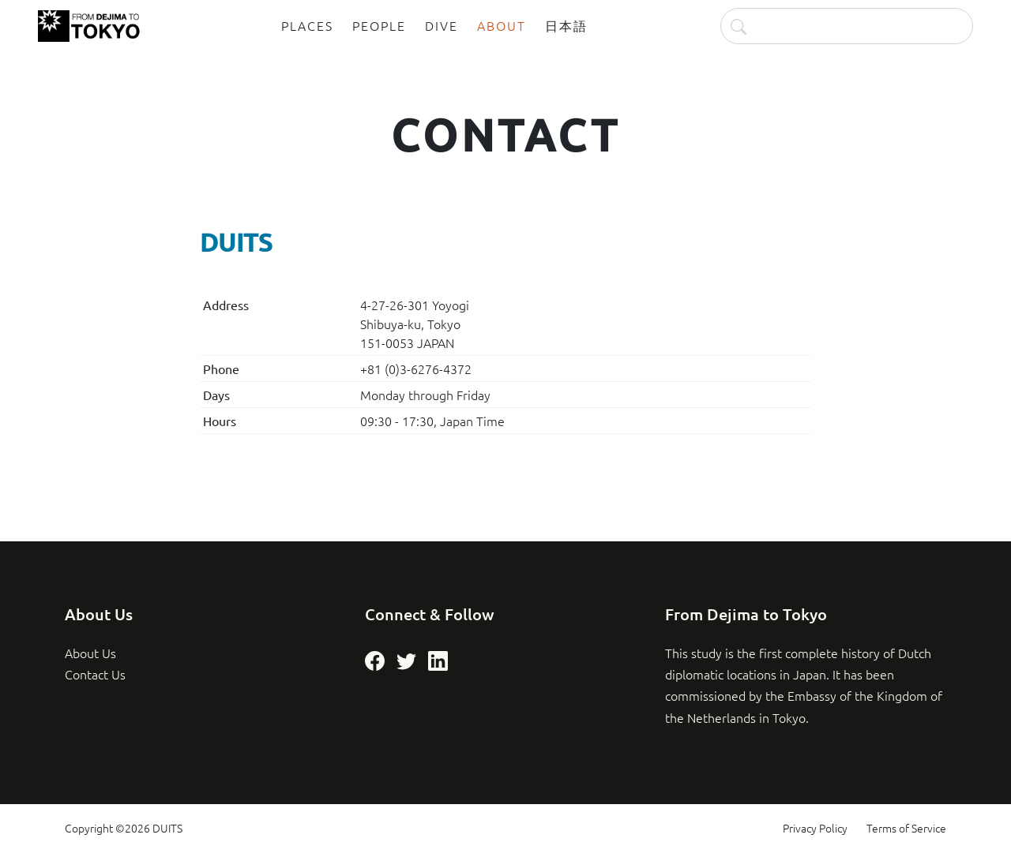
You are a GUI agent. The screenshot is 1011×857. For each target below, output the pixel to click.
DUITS (167, 828)
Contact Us (95, 674)
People (379, 25)
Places (307, 25)
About (501, 25)
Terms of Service (906, 828)
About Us (90, 652)
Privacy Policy (815, 828)
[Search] (846, 25)
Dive (441, 25)
